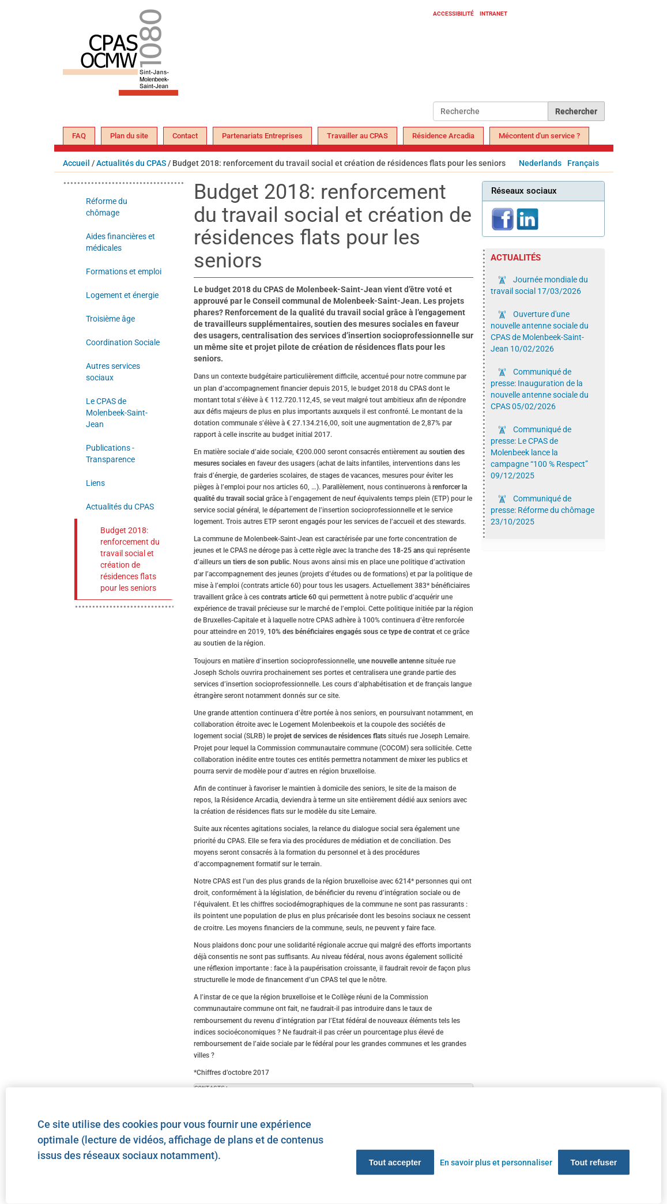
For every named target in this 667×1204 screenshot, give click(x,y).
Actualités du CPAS (131, 163)
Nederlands (540, 163)
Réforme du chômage (106, 207)
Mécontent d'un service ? (539, 135)
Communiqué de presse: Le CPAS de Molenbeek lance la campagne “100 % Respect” (539, 452)
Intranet (493, 13)
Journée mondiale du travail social (539, 285)
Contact (185, 135)
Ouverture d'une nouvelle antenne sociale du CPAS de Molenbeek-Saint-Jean (540, 331)
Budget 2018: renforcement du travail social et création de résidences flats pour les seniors (130, 559)
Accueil (76, 163)
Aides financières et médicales (120, 242)
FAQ (79, 135)
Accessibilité (453, 13)
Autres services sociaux (113, 371)
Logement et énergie (122, 295)
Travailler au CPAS (357, 135)
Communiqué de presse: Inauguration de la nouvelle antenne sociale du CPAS (540, 389)
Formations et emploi (123, 271)
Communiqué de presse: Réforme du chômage (542, 510)
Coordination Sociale (123, 342)
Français (583, 163)
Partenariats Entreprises (262, 135)
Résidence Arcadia (443, 135)
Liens (95, 483)
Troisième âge (110, 318)
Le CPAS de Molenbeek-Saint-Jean (117, 413)
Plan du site (129, 135)
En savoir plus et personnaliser (496, 1162)
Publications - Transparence (110, 453)
